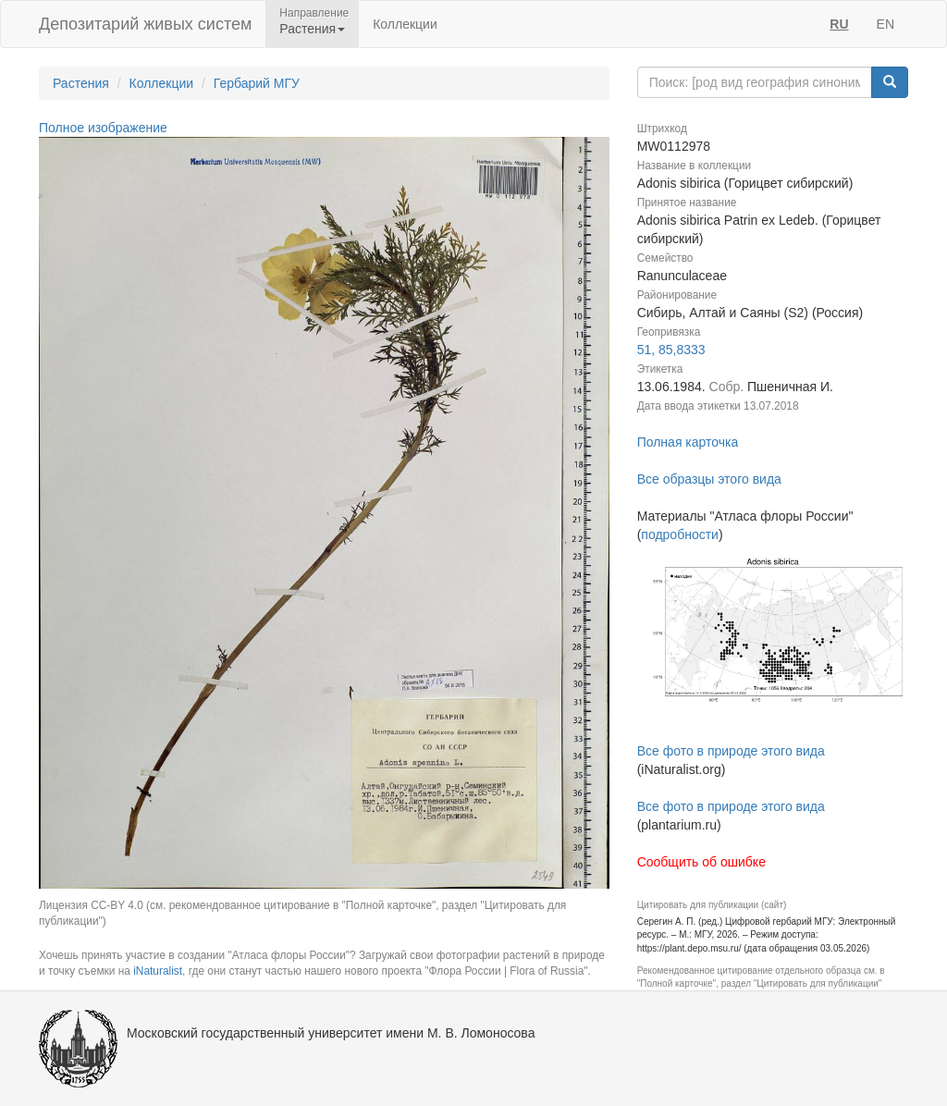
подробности (680, 534)
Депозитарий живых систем (145, 24)
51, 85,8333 (671, 349)
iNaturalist (157, 971)
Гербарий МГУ (257, 83)
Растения (81, 83)
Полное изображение (103, 127)
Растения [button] (312, 28)
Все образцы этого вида (709, 479)
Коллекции (405, 24)
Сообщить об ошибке (701, 861)
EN (885, 24)
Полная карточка (688, 442)
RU (839, 24)
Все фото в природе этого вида (731, 750)
